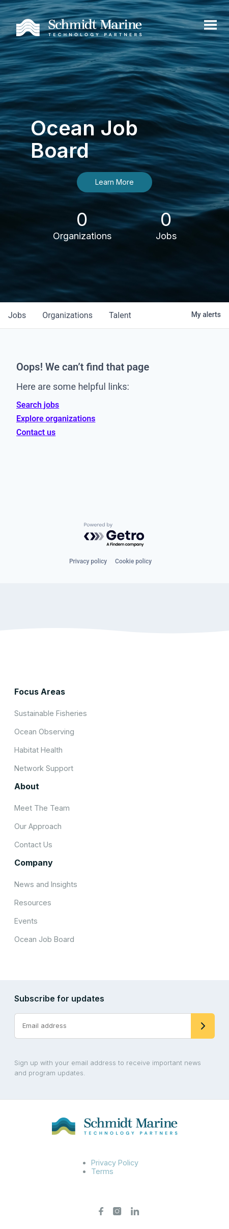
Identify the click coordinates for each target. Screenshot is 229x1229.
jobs (17, 315)
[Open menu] (210, 25)
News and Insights (45, 884)
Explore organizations (55, 418)
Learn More (114, 182)
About (26, 786)
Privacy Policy (114, 1162)
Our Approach (38, 826)
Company (33, 863)
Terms (102, 1171)
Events (26, 921)
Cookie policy (133, 561)
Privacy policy (88, 561)
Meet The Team (42, 808)
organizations (67, 315)
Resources (32, 902)
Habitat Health (38, 750)
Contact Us (33, 844)
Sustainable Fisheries (50, 713)
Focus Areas (39, 692)
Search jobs (37, 405)
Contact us (35, 432)
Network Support (43, 768)
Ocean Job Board (44, 939)
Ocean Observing (44, 731)
